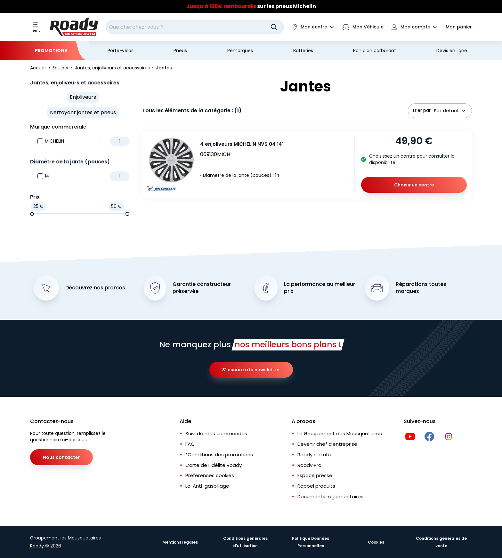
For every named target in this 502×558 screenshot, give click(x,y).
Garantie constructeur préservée (202, 288)
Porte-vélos (121, 50)
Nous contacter (61, 457)
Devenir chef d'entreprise (327, 444)
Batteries (303, 50)
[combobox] (195, 27)
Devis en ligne (451, 50)
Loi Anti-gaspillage (207, 486)
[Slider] (251, 6)
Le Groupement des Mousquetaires (339, 433)
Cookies (376, 542)
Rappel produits (316, 486)
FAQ (190, 444)
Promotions (51, 50)
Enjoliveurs (83, 97)
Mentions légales (180, 542)
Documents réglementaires (330, 496)
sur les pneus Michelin (251, 6)
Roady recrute (314, 454)
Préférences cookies (209, 475)
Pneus (180, 50)
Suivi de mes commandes (216, 433)
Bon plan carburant (374, 50)
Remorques (240, 50)
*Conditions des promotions (219, 454)
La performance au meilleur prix (319, 288)
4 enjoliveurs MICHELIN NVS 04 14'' (242, 144)
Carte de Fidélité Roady (213, 465)
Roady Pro (309, 465)
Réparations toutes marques (421, 288)
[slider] (32, 214)
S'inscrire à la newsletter (251, 369)
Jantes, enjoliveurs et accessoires (74, 82)
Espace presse (314, 475)
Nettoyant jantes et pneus (83, 112)
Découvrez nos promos (95, 287)
